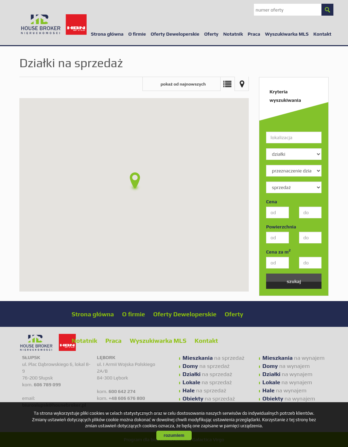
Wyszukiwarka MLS (287, 34)
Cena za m (278, 251)
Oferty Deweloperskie (175, 34)
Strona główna (107, 34)
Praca (254, 34)
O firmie (137, 34)
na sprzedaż (213, 357)
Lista (227, 84)
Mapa (241, 84)
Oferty (211, 34)
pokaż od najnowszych (183, 84)
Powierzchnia (281, 226)
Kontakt (322, 34)
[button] (134, 182)
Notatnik (233, 34)
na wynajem (293, 357)
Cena (271, 201)
